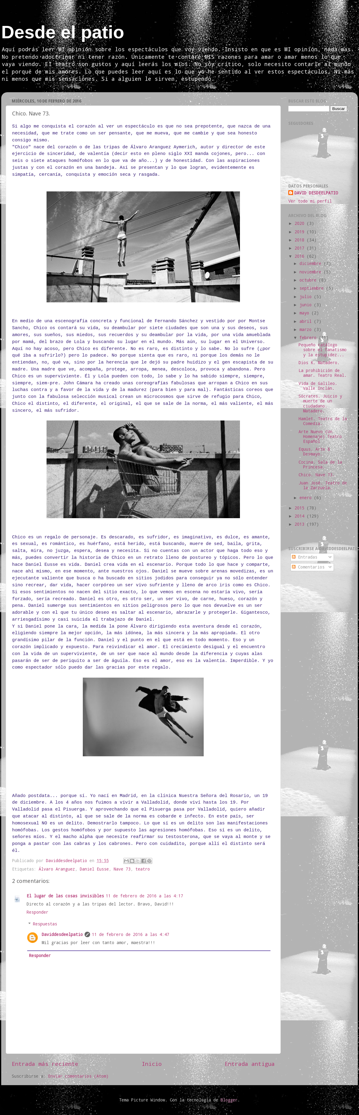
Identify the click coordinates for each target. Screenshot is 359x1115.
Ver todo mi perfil (310, 201)
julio (306, 296)
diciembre (311, 263)
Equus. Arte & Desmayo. (314, 451)
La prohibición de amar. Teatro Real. (323, 373)
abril (306, 321)
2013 (301, 524)
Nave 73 (122, 869)
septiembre (312, 288)
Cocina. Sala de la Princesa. (320, 464)
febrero (309, 337)
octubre (309, 280)
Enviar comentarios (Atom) (78, 1076)
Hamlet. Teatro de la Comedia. (323, 421)
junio (306, 304)
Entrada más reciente (45, 1063)
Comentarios (308, 567)
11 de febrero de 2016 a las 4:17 (144, 896)
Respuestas (45, 924)
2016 (301, 256)
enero (306, 497)
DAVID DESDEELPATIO (316, 193)
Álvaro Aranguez (57, 869)
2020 (301, 223)
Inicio (152, 1063)
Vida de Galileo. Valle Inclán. (318, 386)
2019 (301, 232)
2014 (301, 516)
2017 (301, 248)
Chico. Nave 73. (317, 474)
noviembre (311, 272)
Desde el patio (62, 32)
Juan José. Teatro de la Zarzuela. (323, 485)
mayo (305, 313)
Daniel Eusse (94, 869)
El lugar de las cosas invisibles (65, 896)
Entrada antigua (250, 1063)
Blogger (229, 1100)
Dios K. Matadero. (319, 362)
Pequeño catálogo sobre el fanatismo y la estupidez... (323, 349)
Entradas (304, 557)
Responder (37, 912)
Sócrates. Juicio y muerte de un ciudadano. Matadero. (320, 403)
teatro (142, 869)
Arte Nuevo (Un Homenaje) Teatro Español (320, 436)
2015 (301, 508)
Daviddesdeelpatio (62, 934)
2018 (301, 240)
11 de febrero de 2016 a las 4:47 (130, 934)
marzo (306, 329)
